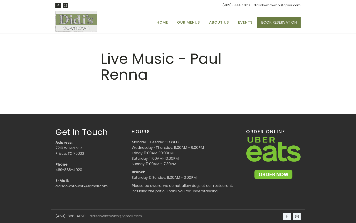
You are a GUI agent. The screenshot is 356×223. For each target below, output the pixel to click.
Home (162, 22)
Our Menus (188, 22)
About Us (219, 22)
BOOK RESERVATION (279, 22)
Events (245, 22)
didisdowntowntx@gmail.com (277, 5)
